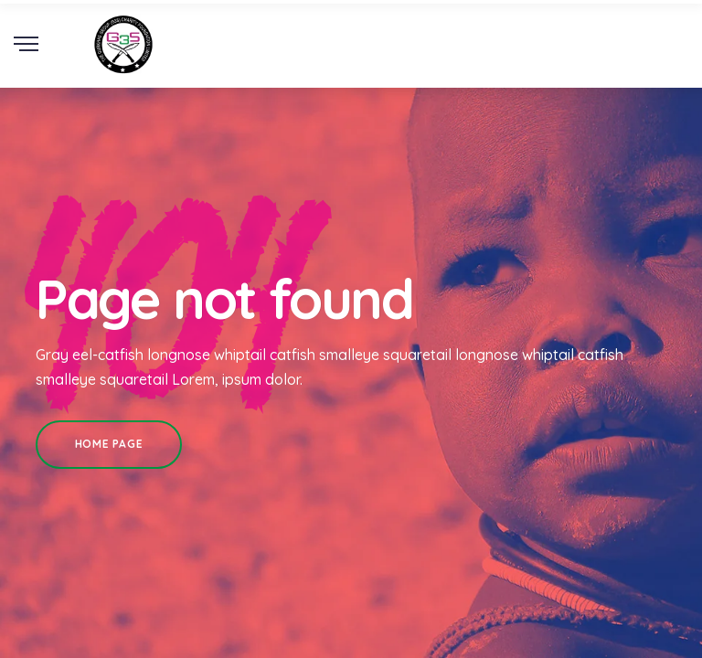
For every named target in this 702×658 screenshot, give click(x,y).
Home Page (109, 444)
